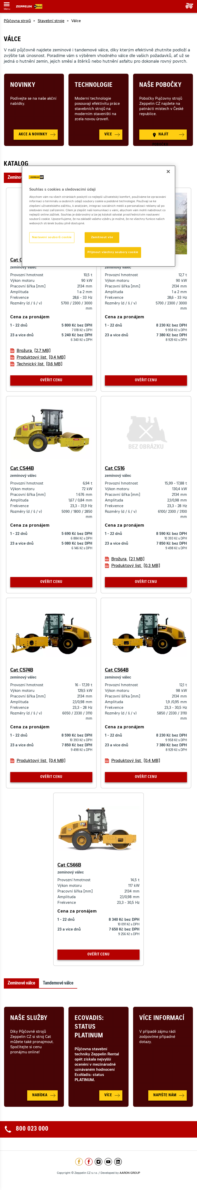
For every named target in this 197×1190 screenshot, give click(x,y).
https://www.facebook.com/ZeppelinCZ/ (79, 1162)
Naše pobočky (160, 85)
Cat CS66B (69, 865)
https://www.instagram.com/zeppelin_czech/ (98, 1162)
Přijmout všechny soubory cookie (112, 252)
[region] (98, 216)
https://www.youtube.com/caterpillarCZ (108, 1162)
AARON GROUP (130, 1173)
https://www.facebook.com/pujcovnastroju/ (89, 1162)
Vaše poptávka (187, 5)
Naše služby (28, 1019)
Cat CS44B (22, 469)
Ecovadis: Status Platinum (89, 1027)
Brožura (34, 351)
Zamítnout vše (102, 237)
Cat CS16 (115, 469)
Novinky (22, 85)
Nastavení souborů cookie (52, 237)
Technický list (39, 364)
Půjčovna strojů (17, 21)
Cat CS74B (21, 670)
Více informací (161, 1019)
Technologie (94, 85)
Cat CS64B (117, 670)
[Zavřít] (168, 171)
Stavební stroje (51, 21)
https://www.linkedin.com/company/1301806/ (118, 1162)
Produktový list (41, 358)
